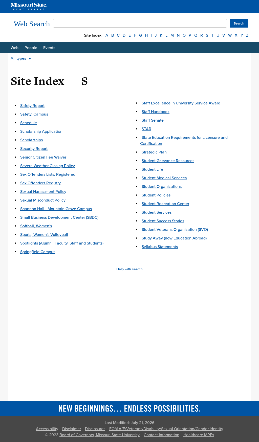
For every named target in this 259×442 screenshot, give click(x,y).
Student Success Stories (163, 221)
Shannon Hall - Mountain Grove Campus (56, 208)
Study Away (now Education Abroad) (174, 238)
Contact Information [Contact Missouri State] (161, 434)
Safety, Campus (34, 114)
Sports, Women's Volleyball (44, 234)
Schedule (28, 122)
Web (14, 47)
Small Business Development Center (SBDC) (59, 217)
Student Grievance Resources (168, 160)
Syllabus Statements (160, 246)
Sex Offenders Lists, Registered (47, 174)
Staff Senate (153, 120)
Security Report (34, 148)
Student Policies (156, 195)
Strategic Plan (154, 152)
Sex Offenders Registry (40, 183)
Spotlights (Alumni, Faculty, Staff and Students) (61, 243)
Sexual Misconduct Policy (43, 200)
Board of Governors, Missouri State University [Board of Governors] (99, 434)
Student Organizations (162, 186)
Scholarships (31, 140)
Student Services (156, 212)
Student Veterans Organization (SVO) (175, 229)
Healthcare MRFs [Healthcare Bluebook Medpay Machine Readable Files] (198, 434)
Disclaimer (71, 428)
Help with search (129, 269)
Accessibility (47, 428)
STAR (146, 128)
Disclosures (95, 428)
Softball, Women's (36, 226)
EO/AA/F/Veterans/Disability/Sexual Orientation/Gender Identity (166, 428)
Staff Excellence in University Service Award (181, 103)
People (31, 47)
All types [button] (21, 58)
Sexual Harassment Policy (43, 191)
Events (49, 47)
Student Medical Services (164, 178)
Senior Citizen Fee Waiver (43, 157)
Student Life (152, 169)
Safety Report (32, 105)
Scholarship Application (41, 131)
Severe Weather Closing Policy (47, 165)
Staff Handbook (155, 111)
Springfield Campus (37, 251)
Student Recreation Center (165, 203)
